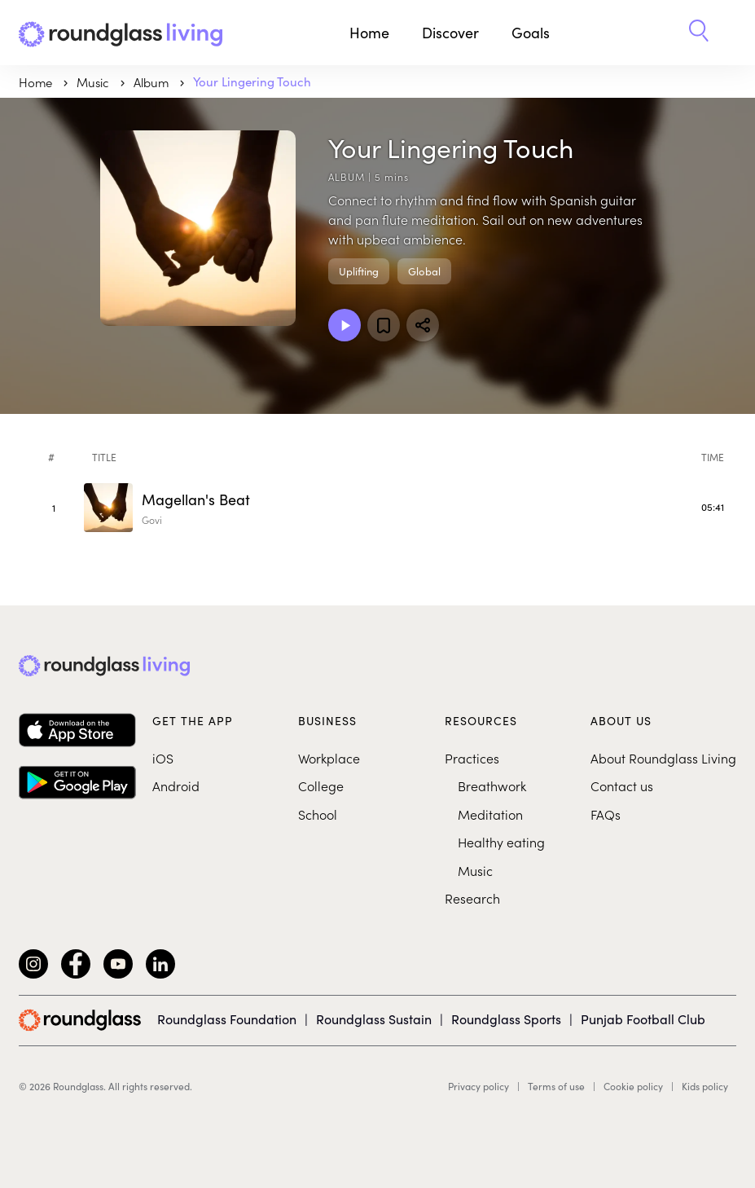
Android (176, 785)
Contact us (621, 785)
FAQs (605, 814)
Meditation (490, 814)
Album (153, 81)
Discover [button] (450, 32)
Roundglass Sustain (374, 1018)
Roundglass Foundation (226, 1018)
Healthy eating (501, 842)
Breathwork (492, 785)
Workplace (329, 758)
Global (424, 271)
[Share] (422, 325)
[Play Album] (344, 325)
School (317, 814)
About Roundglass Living (663, 758)
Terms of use (556, 1086)
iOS (162, 758)
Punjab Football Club (643, 1018)
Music (475, 870)
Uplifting (359, 271)
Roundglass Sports (506, 1018)
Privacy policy (478, 1086)
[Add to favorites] (383, 325)
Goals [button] (530, 32)
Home (369, 32)
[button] (699, 32)
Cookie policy (633, 1086)
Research (472, 898)
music (94, 81)
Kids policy (705, 1086)
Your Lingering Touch (252, 81)
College (321, 785)
